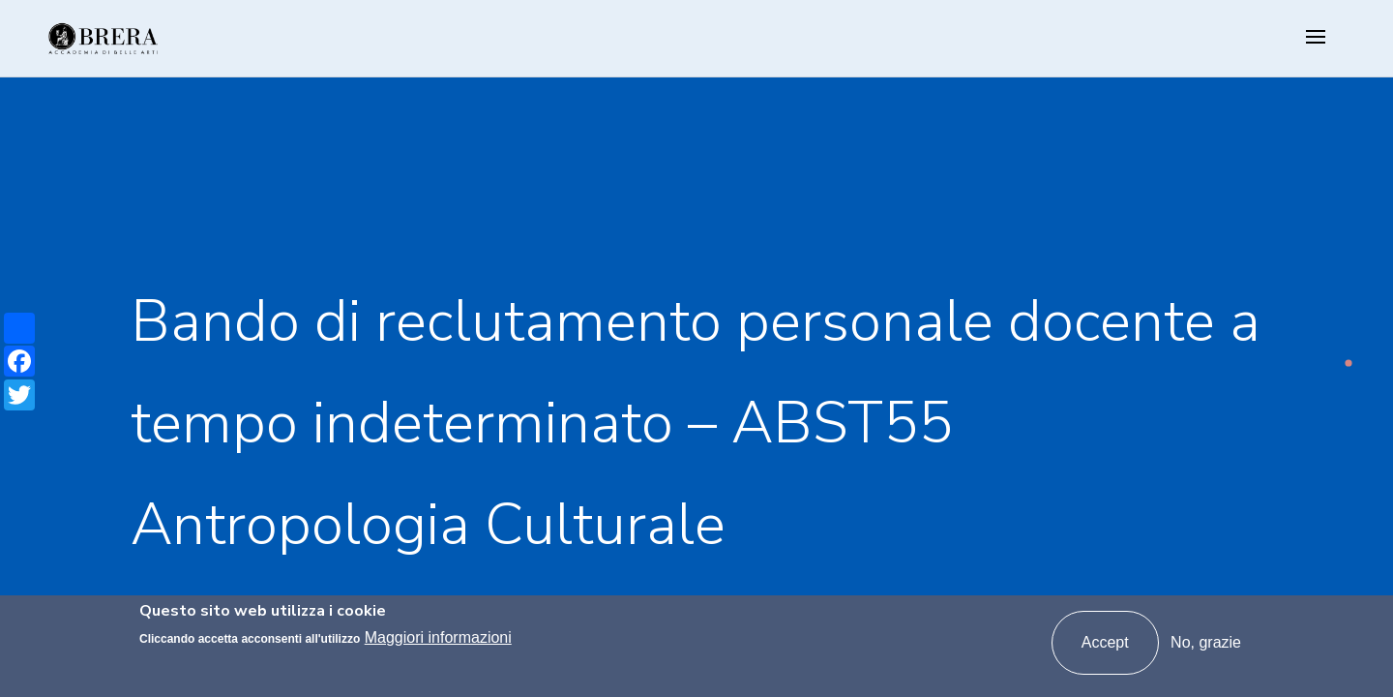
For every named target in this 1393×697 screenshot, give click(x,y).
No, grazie (1206, 642)
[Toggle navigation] (1316, 38)
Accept (1105, 642)
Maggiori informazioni (438, 637)
